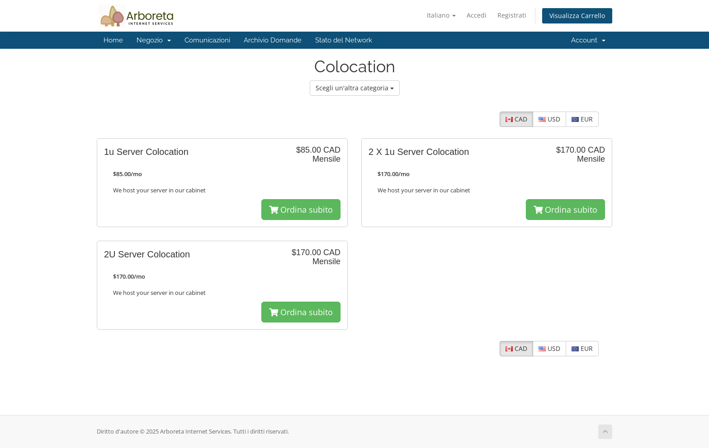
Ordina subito (301, 209)
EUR (582, 119)
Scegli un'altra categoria (355, 88)
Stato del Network (343, 40)
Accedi (477, 15)
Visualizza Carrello (577, 15)
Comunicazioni (207, 40)
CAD (516, 119)
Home (113, 40)
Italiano (441, 15)
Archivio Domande (273, 40)
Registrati (511, 15)
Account (588, 40)
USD (549, 119)
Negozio (154, 40)
